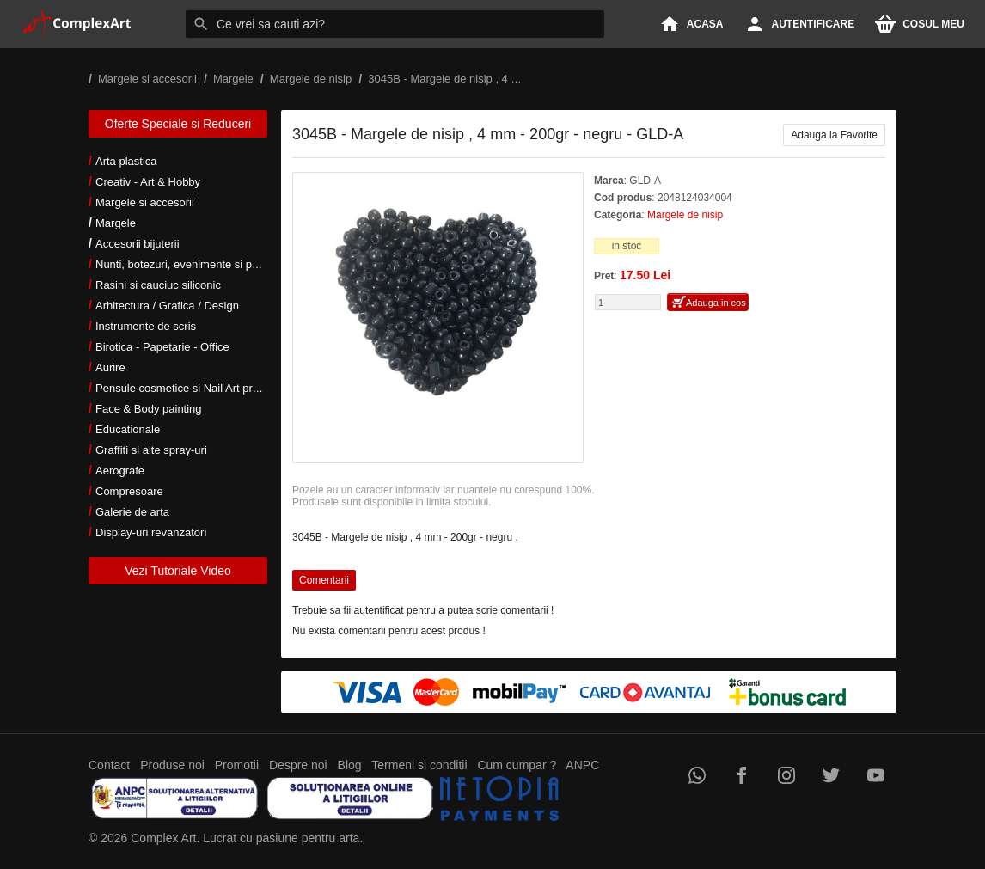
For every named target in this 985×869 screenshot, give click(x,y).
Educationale (127, 429)
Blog (350, 765)
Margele (115, 223)
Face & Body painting (148, 408)
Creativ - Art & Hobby (147, 181)
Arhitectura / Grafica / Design (167, 305)
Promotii (237, 765)
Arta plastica (126, 161)
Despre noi (298, 765)
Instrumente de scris (145, 326)
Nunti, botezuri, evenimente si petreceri (192, 264)
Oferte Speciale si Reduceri (178, 124)
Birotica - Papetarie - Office (162, 346)
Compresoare (129, 491)
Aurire (110, 367)
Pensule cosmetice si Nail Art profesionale (199, 388)
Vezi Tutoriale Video (178, 571)
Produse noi (172, 765)
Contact (109, 765)
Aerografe (119, 470)
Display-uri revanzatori (150, 532)
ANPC (582, 765)
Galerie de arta (132, 511)
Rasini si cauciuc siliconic (158, 284)
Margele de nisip (685, 215)
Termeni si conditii (419, 765)
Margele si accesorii (144, 202)
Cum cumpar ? (516, 765)
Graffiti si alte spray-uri (151, 450)
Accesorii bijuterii (137, 243)
